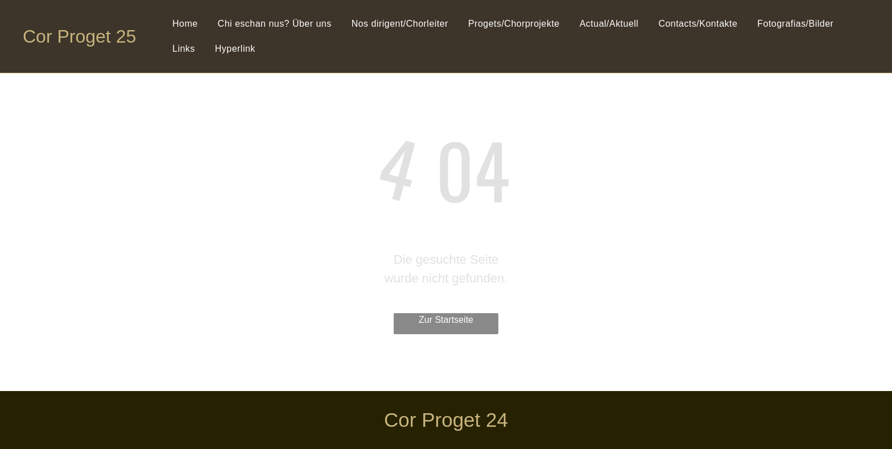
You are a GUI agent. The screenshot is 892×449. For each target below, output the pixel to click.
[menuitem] (186, 23)
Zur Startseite (446, 320)
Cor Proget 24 (446, 420)
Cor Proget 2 (74, 36)
